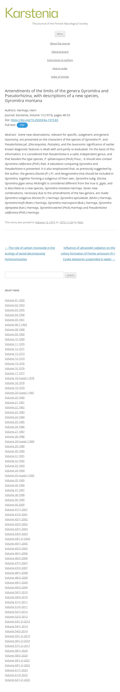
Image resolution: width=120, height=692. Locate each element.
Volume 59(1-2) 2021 (17, 660)
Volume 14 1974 (15, 358)
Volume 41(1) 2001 (16, 509)
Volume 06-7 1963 (16, 324)
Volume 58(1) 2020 (16, 650)
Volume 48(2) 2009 (16, 577)
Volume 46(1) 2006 (16, 553)
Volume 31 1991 (15, 456)
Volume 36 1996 (15, 485)
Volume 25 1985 (15, 422)
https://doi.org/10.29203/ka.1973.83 (34, 120)
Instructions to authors (60, 60)
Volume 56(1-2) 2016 (17, 641)
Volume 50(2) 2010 (16, 597)
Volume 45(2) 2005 (16, 548)
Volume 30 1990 (15, 451)
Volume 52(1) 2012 (16, 612)
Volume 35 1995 (15, 480)
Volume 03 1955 (15, 310)
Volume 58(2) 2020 (16, 655)
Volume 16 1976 (15, 368)
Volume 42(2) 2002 (16, 524)
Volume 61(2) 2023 (16, 675)
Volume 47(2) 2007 (16, 568)
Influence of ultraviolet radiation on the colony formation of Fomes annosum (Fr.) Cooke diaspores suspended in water (88, 253)
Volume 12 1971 (15, 349)
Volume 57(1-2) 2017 (17, 646)
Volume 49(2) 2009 (16, 587)
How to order (59, 68)
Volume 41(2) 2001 (16, 514)
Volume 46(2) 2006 (16, 558)
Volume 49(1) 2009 (16, 582)
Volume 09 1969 (15, 334)
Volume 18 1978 (15, 383)
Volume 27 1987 (15, 431)
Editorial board (60, 52)
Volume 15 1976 (15, 363)
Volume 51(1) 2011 (16, 602)
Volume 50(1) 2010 (16, 592)
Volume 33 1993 (15, 465)
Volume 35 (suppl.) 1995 (19, 475)
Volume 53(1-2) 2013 (17, 621)
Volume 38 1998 (15, 495)
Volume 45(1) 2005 (16, 543)
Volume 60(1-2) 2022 (17, 665)
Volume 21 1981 (15, 402)
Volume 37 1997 (15, 490)
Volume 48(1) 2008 (16, 573)
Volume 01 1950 (15, 300)
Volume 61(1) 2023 (16, 670)
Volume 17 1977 (15, 373)
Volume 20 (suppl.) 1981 (19, 392)
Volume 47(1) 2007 (16, 563)
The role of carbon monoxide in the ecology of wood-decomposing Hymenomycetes (30, 253)
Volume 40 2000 (15, 504)
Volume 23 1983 (15, 412)
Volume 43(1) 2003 (16, 529)
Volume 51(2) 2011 (16, 607)
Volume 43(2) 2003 (16, 534)
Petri (80, 222)
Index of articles (60, 76)
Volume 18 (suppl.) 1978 (19, 378)
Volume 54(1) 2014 (16, 626)
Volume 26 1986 (15, 427)
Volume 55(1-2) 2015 (17, 636)
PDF (22, 125)
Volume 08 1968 (15, 329)
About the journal (60, 43)
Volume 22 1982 (15, 407)
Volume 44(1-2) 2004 (17, 538)
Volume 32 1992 (15, 461)
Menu (60, 33)
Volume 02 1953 (15, 305)
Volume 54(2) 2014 (16, 631)
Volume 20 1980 (15, 397)
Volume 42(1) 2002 (16, 519)
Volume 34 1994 (15, 470)
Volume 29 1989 (15, 446)
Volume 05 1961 (15, 319)
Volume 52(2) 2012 (16, 616)
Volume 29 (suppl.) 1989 (19, 441)
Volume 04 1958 (15, 315)
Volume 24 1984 (15, 417)
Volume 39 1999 (15, 500)
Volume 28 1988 (15, 436)
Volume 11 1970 (15, 344)
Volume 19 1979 (15, 388)
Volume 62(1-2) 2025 (17, 680)
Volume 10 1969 (15, 339)
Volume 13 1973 (45, 222)
